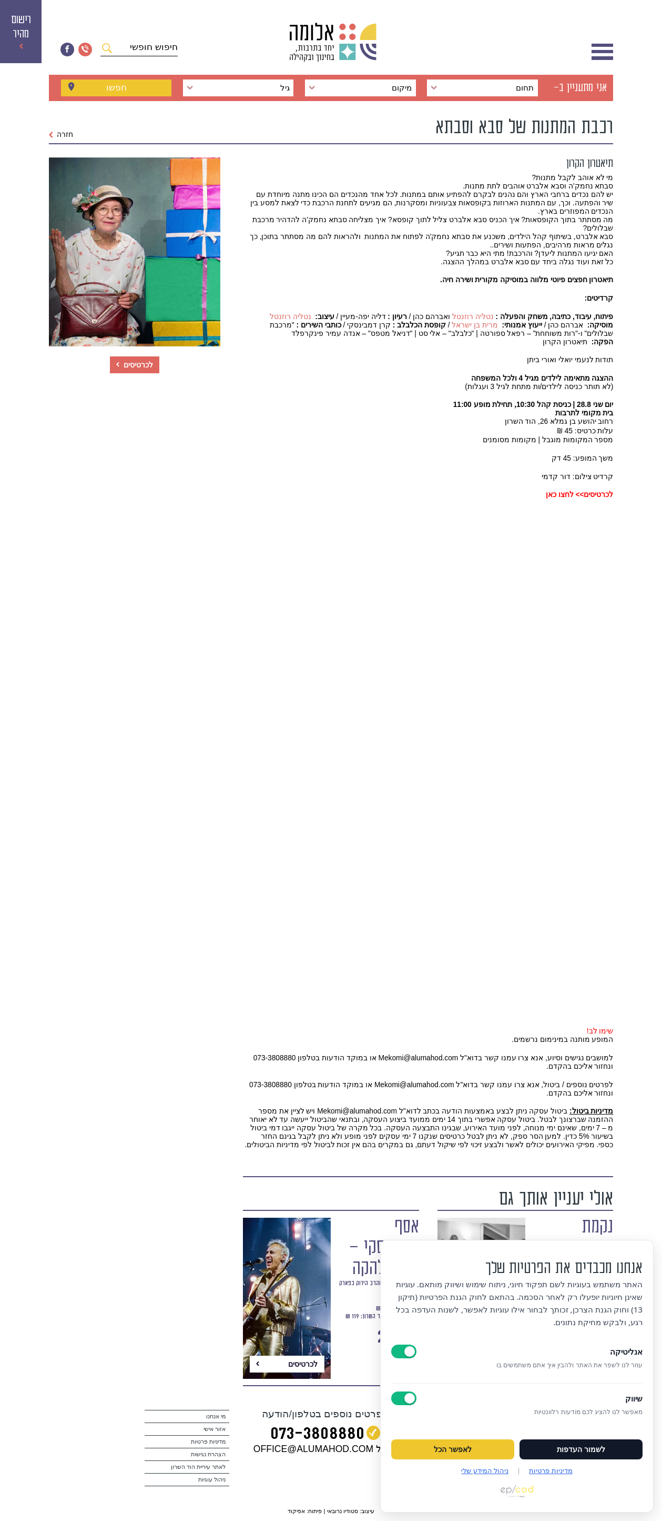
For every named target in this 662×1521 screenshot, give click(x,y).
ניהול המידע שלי (484, 1470)
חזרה (61, 134)
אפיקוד (296, 1511)
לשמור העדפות (581, 1449)
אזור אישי (214, 1429)
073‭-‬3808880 (317, 1435)
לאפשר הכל (453, 1449)
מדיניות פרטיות (208, 1441)
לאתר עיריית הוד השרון (198, 1467)
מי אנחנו (216, 1416)
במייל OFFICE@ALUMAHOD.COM (325, 1449)
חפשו (116, 88)
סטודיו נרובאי (342, 1511)
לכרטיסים (134, 365)
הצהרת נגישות (208, 1454)
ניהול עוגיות (212, 1479)
